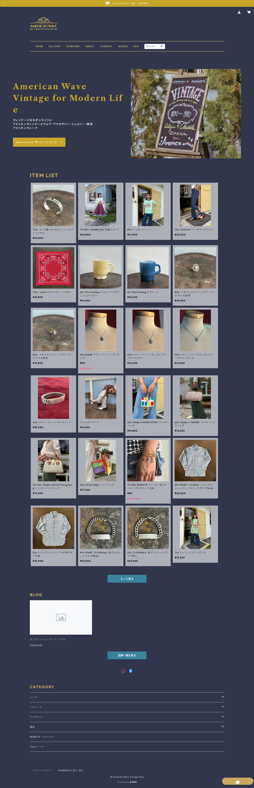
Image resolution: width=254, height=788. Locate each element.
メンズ (33, 697)
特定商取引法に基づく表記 (70, 770)
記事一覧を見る (127, 655)
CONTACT (106, 46)
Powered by (127, 782)
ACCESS (123, 46)
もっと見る (127, 578)
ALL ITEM (54, 46)
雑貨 (32, 726)
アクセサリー (37, 717)
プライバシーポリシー (42, 770)
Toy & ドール (37, 746)
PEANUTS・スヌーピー (42, 736)
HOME (39, 46)
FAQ (136, 46)
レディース (36, 707)
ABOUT (90, 46)
